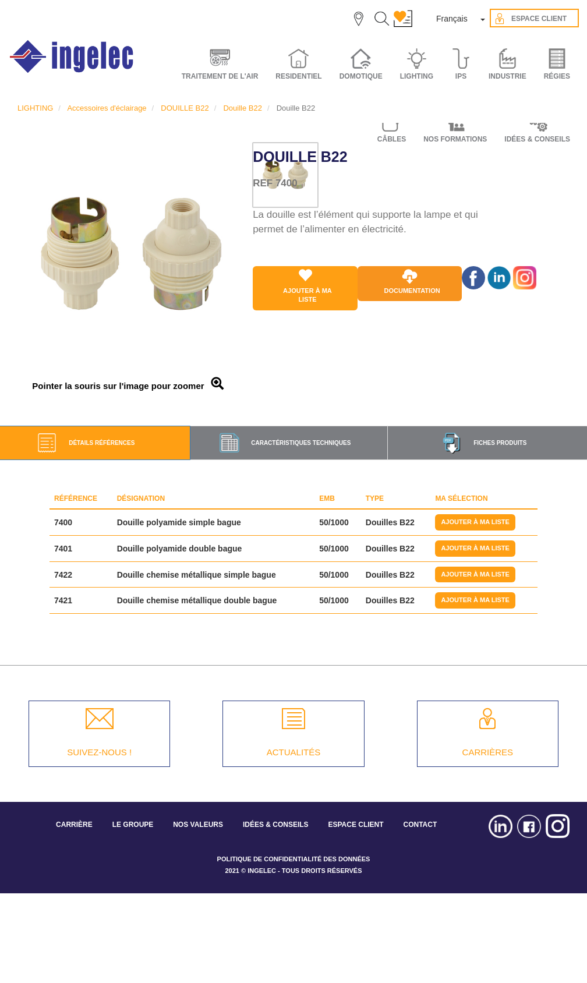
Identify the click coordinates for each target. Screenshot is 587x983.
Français (452, 18)
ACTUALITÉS (294, 752)
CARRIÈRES (488, 752)
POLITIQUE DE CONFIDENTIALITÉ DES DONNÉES (293, 858)
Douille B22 (242, 108)
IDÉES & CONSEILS (276, 825)
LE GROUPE (133, 825)
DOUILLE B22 (184, 108)
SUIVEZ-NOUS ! (99, 752)
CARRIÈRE (74, 825)
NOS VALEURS (198, 825)
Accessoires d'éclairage (106, 108)
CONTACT (420, 825)
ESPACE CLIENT (355, 825)
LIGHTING (35, 108)
